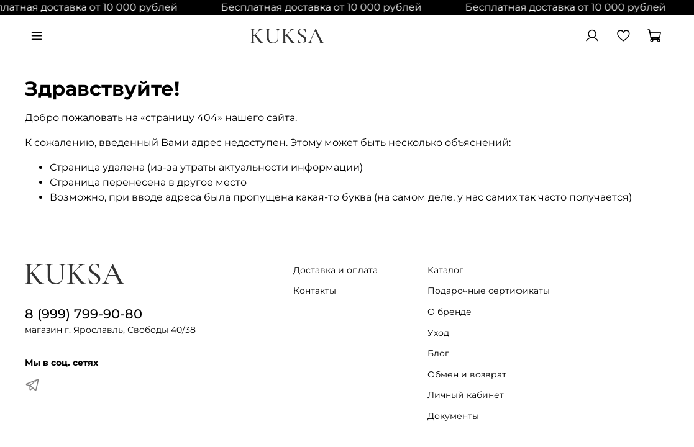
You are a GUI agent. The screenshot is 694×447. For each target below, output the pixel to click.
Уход (438, 332)
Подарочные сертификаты (488, 290)
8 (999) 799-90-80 (83, 314)
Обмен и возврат (466, 374)
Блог (438, 353)
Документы (453, 416)
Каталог (445, 270)
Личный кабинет (465, 394)
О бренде (449, 311)
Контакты (314, 290)
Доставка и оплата (335, 270)
